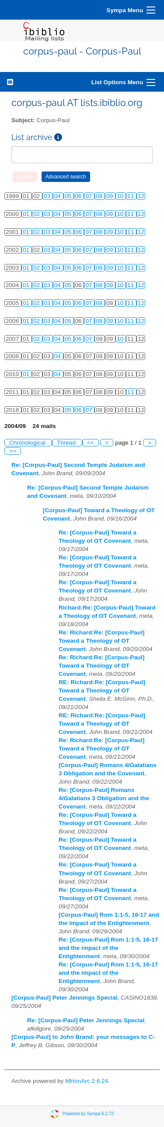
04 (58, 196)
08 (100, 196)
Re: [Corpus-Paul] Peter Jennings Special (85, 1020)
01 (27, 214)
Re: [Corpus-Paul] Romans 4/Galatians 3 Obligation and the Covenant (104, 798)
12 (141, 196)
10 (121, 196)
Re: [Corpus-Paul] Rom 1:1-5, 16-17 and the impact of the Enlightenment (108, 947)
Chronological (28, 442)
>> (12, 451)
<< (90, 442)
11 (131, 196)
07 (89, 196)
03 (48, 196)
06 (79, 196)
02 (37, 214)
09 (110, 196)
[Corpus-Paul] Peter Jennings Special (64, 997)
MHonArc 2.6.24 (86, 1081)
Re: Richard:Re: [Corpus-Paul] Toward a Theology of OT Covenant (101, 640)
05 (69, 196)
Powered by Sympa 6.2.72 (88, 1113)
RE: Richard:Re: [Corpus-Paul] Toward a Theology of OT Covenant (102, 690)
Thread (67, 442)
